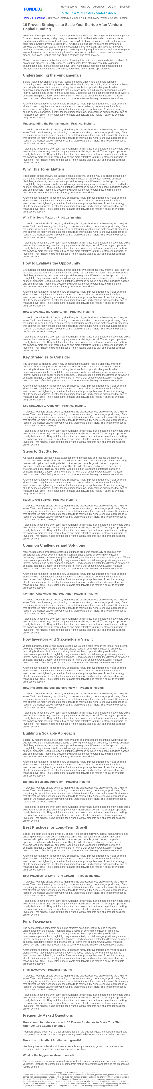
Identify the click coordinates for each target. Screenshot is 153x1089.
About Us (99, 6)
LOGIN (112, 6)
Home (26, 18)
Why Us (85, 6)
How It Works (69, 6)
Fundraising (39, 18)
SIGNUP (124, 6)
